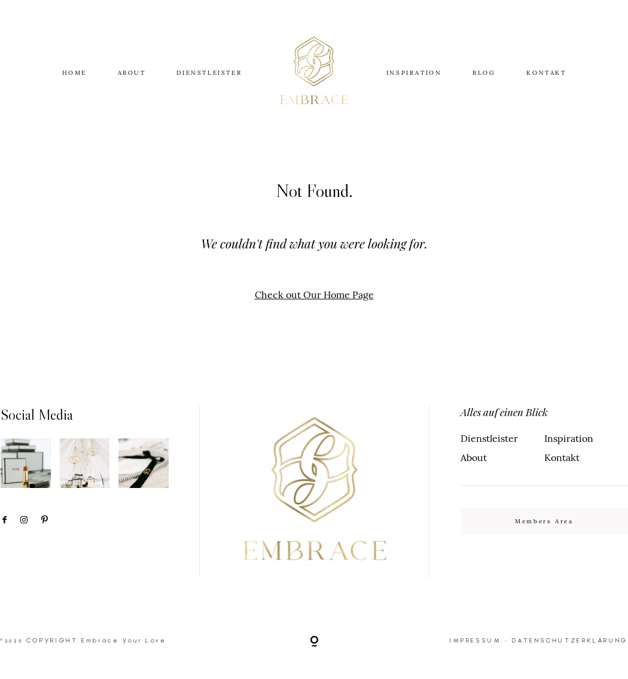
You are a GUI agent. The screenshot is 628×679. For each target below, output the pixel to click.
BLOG (483, 72)
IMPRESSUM (476, 640)
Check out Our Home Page (314, 295)
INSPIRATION (414, 72)
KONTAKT (546, 72)
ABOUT (132, 72)
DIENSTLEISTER (209, 72)
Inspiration (568, 438)
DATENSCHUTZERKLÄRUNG (570, 640)
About (474, 457)
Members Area (544, 521)
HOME (74, 72)
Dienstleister (489, 438)
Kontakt (562, 457)
